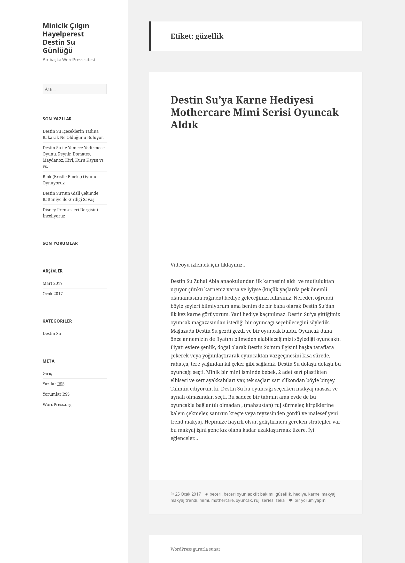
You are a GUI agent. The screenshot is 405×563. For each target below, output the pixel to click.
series (268, 500)
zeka (280, 500)
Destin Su (52, 333)
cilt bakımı (263, 494)
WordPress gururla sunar (195, 549)
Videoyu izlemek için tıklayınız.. (207, 264)
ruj (257, 500)
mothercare (222, 500)
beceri (215, 494)
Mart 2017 (53, 283)
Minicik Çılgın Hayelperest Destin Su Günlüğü (66, 38)
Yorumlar (56, 394)
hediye (299, 494)
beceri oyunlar (237, 494)
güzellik (283, 494)
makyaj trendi (183, 500)
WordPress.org (57, 404)
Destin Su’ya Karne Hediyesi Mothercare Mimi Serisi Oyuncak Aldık (254, 112)
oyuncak (244, 500)
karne (314, 494)
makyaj (329, 494)
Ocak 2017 (53, 293)
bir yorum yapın (309, 500)
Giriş (47, 373)
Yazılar (54, 384)
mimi (204, 500)
